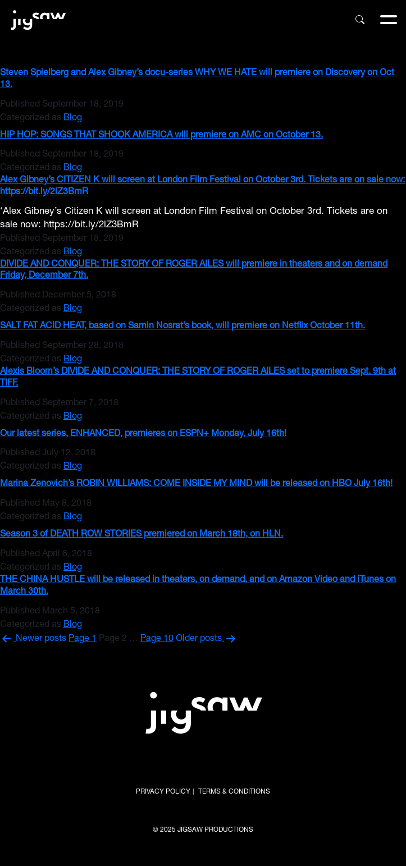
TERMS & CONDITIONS (234, 792)
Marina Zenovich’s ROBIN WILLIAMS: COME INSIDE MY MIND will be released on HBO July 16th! (196, 484)
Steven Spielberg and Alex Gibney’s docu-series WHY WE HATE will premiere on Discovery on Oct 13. (197, 79)
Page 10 (157, 639)
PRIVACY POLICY (163, 792)
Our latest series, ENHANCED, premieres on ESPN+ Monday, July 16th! (143, 434)
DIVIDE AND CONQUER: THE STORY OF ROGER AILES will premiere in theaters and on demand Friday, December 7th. (193, 270)
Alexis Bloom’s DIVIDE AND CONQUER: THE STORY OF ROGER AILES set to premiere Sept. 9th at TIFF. (198, 378)
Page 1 (83, 639)
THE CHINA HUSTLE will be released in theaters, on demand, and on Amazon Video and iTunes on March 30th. (198, 586)
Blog (72, 118)
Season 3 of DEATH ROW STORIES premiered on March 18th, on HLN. (141, 534)
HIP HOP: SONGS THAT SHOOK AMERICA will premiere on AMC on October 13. (161, 135)
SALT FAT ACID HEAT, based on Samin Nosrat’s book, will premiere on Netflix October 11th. (182, 326)
